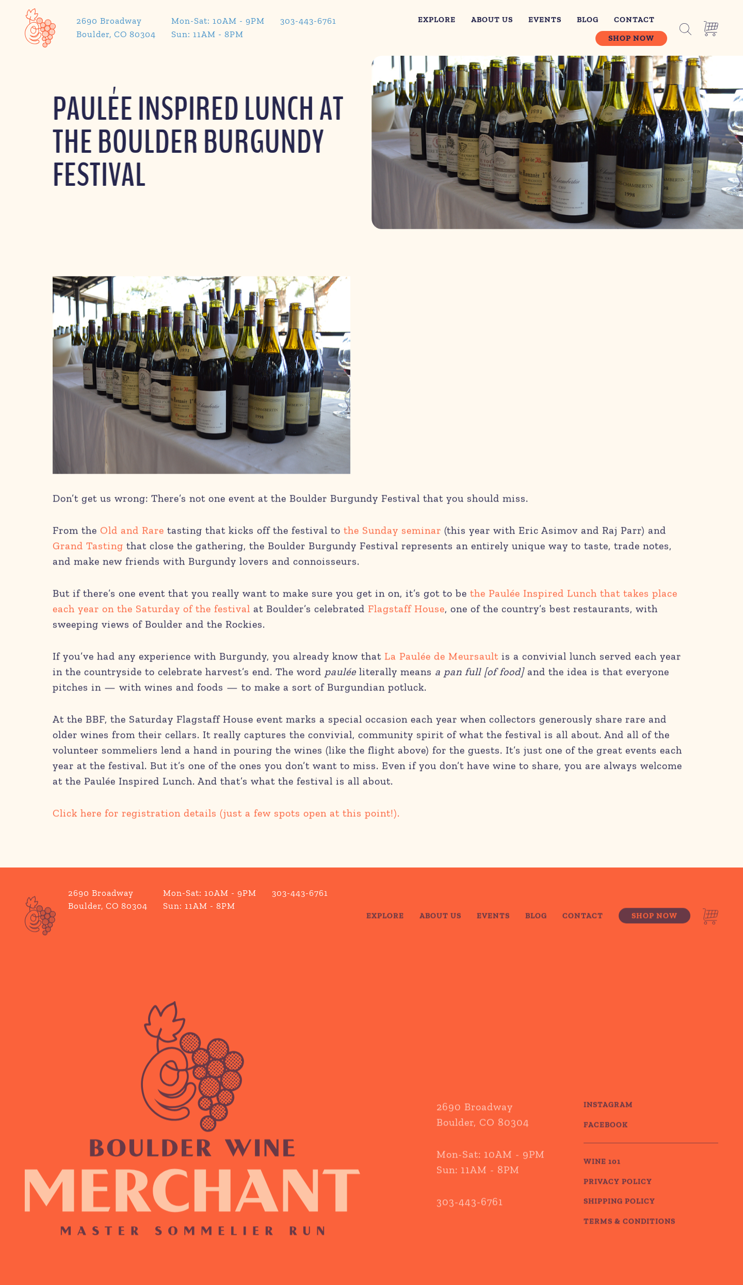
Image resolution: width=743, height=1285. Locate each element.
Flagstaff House (406, 610)
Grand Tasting (88, 547)
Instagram (608, 1122)
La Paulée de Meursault (441, 658)
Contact (634, 19)
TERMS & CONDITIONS (629, 1238)
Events (544, 19)
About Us (492, 19)
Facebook (606, 1142)
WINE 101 (602, 1179)
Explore (437, 19)
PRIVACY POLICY (618, 1198)
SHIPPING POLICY (619, 1219)
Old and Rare (132, 532)
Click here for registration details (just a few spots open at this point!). (226, 815)
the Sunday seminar (392, 532)
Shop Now (631, 38)
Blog (588, 19)
